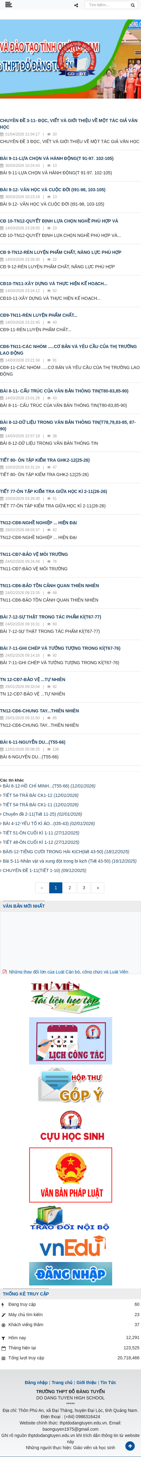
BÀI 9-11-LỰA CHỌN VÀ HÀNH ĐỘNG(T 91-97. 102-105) (56, 158)
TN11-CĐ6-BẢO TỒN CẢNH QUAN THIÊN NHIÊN (49, 585)
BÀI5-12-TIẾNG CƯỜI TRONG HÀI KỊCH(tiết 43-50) (66, 851)
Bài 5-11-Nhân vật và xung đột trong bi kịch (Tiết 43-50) (70, 861)
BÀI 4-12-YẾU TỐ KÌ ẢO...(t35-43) (49, 823)
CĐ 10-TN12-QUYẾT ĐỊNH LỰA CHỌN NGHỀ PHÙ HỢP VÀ (59, 220)
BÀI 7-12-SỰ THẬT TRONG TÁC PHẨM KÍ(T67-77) (50, 616)
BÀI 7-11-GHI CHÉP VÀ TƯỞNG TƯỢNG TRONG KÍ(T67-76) (60, 648)
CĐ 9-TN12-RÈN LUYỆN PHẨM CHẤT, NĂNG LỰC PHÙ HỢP (60, 252)
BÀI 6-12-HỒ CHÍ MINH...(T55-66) (49, 785)
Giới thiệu (86, 1382)
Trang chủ (62, 1382)
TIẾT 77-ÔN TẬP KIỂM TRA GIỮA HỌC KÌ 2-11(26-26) (53, 491)
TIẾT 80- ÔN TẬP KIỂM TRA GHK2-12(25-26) (45, 460)
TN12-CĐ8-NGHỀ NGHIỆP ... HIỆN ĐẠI (38, 522)
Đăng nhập (36, 1382)
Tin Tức (108, 1382)
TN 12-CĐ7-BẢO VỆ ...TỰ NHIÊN (32, 679)
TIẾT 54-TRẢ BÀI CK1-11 (41, 804)
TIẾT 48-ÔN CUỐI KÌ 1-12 (41, 842)
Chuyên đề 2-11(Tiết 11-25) (42, 814)
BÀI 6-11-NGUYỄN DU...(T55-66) (32, 742)
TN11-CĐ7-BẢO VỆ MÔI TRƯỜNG (34, 554)
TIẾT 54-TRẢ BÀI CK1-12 (41, 795)
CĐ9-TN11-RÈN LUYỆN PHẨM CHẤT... (38, 315)
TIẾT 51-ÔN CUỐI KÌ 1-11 (41, 832)
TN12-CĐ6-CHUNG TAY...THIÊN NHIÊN (39, 710)
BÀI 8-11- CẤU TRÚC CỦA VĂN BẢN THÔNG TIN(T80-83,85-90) (64, 390)
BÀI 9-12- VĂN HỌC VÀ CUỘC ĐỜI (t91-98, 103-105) (53, 189)
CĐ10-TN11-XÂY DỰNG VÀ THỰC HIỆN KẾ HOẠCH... (53, 283)
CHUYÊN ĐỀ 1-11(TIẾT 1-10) (44, 870)
